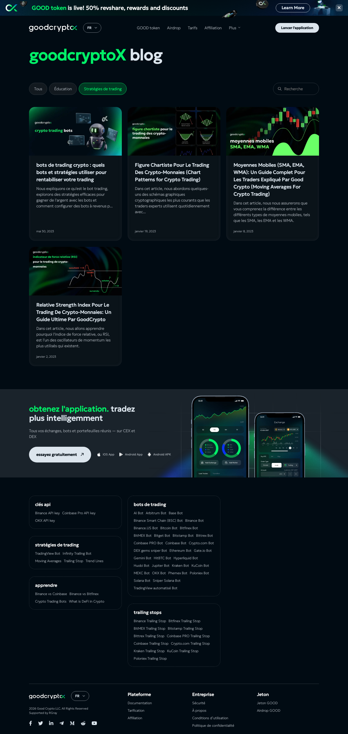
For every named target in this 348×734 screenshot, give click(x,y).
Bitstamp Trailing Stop (185, 628)
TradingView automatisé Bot (155, 588)
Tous (38, 88)
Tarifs (192, 27)
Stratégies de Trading (57, 545)
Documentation (140, 703)
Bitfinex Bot (189, 528)
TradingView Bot (47, 553)
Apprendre (46, 585)
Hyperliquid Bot (186, 558)
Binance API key (47, 513)
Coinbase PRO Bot (148, 543)
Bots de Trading (150, 504)
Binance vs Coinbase (51, 594)
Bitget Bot (162, 535)
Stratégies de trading (103, 88)
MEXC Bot (142, 573)
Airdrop (174, 27)
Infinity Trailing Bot (77, 553)
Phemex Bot (177, 573)
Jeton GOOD (267, 703)
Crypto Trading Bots (50, 601)
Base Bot (176, 513)
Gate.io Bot (203, 550)
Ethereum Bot (180, 550)
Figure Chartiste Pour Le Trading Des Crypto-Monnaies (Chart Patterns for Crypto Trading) (172, 172)
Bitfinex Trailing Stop (184, 621)
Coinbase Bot (175, 543)
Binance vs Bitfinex (83, 594)
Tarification (136, 710)
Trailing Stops (147, 612)
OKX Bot (159, 573)
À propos (199, 710)
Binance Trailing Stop (150, 621)
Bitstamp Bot (183, 535)
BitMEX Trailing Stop (149, 628)
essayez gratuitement (56, 454)
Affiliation (213, 27)
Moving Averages (48, 561)
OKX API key (45, 520)
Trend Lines (94, 561)
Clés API (43, 504)
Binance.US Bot (146, 528)
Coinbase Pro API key (78, 513)
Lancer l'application (297, 28)
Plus (232, 27)
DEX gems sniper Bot (150, 550)
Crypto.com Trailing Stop (190, 643)
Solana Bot (142, 580)
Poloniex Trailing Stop (150, 658)
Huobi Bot (141, 565)
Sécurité (198, 703)
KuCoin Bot (200, 565)
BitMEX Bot (143, 535)
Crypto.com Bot (201, 543)
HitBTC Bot (162, 558)
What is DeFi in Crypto (86, 601)
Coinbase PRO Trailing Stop (188, 636)
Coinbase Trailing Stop (151, 643)
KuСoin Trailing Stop (182, 651)
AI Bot (138, 513)
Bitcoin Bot (168, 528)
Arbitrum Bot (156, 513)
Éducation (63, 88)
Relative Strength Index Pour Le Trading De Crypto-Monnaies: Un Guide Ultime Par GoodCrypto (73, 312)
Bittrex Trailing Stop (149, 636)
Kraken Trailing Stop (149, 651)
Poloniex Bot (199, 573)
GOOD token (148, 27)
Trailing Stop (73, 561)
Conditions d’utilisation (210, 718)
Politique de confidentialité (213, 725)
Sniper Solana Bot (167, 580)
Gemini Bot (142, 558)
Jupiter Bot (160, 565)
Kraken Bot (180, 565)
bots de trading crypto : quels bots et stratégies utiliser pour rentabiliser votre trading (71, 172)
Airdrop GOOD (268, 710)
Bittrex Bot (204, 535)
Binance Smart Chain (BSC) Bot (158, 520)
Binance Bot (194, 520)
